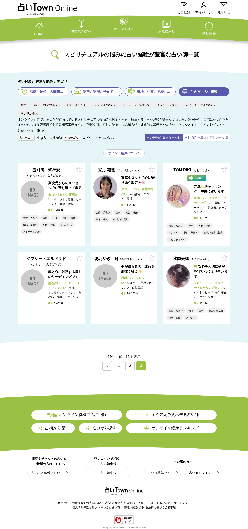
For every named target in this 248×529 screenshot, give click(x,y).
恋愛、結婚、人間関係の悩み (49, 92)
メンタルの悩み (104, 105)
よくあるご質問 (160, 502)
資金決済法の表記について (130, 502)
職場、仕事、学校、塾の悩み (156, 92)
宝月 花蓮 (119, 170)
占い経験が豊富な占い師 (164, 137)
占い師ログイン (204, 472)
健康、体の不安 (76, 105)
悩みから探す (100, 428)
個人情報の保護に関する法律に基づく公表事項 (147, 507)
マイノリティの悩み (135, 105)
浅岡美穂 (192, 258)
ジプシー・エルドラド (46, 261)
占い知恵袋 (114, 473)
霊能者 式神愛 (46, 172)
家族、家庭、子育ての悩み (102, 92)
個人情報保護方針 (83, 507)
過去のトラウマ (167, 105)
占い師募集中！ (163, 472)
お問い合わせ (106, 507)
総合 (24, 105)
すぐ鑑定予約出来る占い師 (171, 415)
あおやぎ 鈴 (119, 258)
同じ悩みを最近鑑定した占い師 (206, 137)
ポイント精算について (124, 153)
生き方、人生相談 (204, 92)
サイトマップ (182, 502)
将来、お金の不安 (46, 105)
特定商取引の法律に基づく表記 (91, 502)
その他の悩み (29, 113)
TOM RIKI (191, 170)
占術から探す (53, 428)
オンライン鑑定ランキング (171, 428)
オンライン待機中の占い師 (76, 414)
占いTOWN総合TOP (50, 473)
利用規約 (63, 502)
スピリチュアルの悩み (200, 105)
